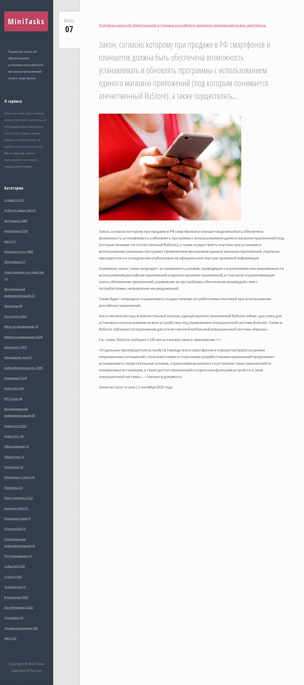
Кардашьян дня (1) (18, 357)
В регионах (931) (16, 597)
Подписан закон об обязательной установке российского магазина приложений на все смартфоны (25, 64)
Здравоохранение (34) (21, 628)
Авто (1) (10, 241)
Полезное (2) (13, 467)
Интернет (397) (15, 347)
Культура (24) (14, 388)
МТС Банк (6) (13, 398)
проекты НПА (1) (16, 508)
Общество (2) (14, 457)
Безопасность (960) (18, 251)
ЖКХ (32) (10, 638)
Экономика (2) (14, 262)
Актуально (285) (16, 221)
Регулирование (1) (18, 556)
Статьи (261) (13, 576)
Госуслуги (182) (15, 316)
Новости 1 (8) (14, 436)
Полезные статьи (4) (19, 477)
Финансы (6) (13, 306)
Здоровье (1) (14, 617)
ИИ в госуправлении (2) (21, 326)
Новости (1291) (15, 426)
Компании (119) (15, 378)
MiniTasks (26, 21)
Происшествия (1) (17, 518)
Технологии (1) (15, 587)
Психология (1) (15, 529)
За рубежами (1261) (18, 607)
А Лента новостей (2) (20, 210)
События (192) (14, 566)
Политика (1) (13, 487)
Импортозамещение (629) (23, 337)
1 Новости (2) (14, 200)
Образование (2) (16, 446)
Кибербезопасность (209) (23, 368)
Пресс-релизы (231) (18, 498)
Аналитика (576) (16, 231)
